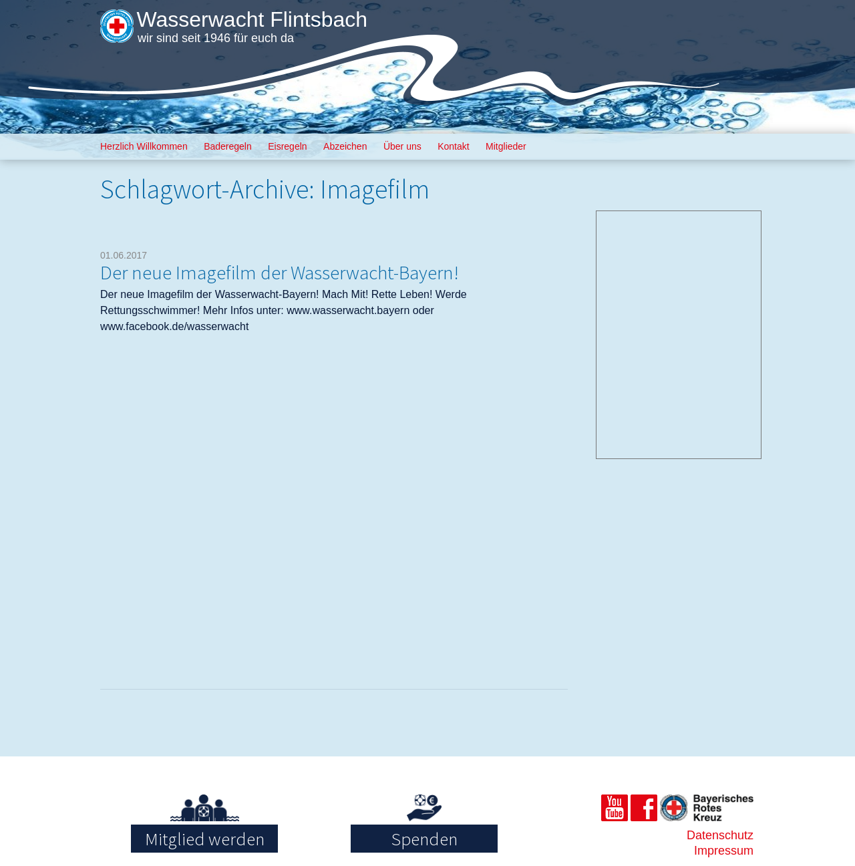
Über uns (402, 146)
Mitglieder (506, 146)
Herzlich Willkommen (144, 146)
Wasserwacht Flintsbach (251, 19)
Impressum (723, 850)
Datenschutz (720, 835)
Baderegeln (228, 146)
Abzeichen (345, 146)
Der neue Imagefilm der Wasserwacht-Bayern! (279, 272)
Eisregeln (287, 146)
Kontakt (453, 146)
